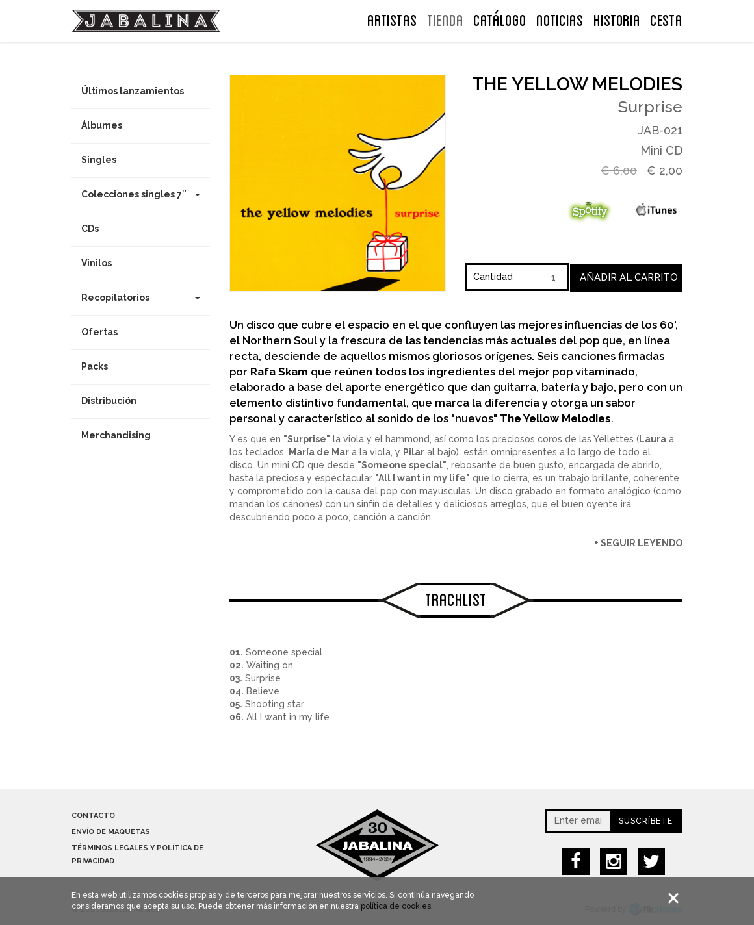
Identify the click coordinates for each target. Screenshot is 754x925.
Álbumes (101, 125)
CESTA (666, 18)
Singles (98, 160)
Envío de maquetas (111, 832)
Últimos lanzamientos (132, 91)
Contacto (93, 815)
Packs (94, 366)
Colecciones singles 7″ (140, 194)
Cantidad (493, 277)
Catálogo (499, 18)
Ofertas (99, 332)
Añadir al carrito (629, 277)
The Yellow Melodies (577, 84)
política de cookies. (397, 908)
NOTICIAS (560, 18)
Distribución (108, 401)
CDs (90, 228)
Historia (616, 18)
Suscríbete (646, 821)
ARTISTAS (392, 18)
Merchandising (116, 435)
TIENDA (445, 18)
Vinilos (96, 263)
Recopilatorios (140, 297)
